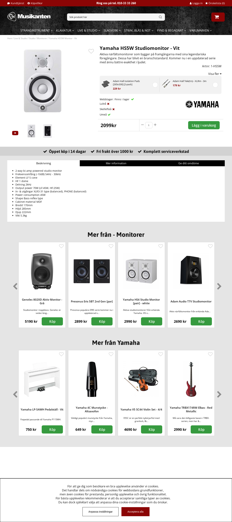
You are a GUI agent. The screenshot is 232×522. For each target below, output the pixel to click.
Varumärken (199, 30)
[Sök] (116, 17)
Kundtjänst (17, 3)
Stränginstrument (35, 30)
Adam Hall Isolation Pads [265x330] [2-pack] (126, 82)
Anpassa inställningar (100, 511)
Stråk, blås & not (137, 30)
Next (218, 285)
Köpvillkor (37, 3)
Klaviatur (63, 30)
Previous (14, 285)
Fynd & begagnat (170, 30)
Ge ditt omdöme (188, 163)
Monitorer (42, 38)
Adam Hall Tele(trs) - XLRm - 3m (189, 81)
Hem (9, 38)
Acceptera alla (135, 511)
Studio (32, 38)
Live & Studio (87, 30)
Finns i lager (122, 99)
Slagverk (111, 30)
